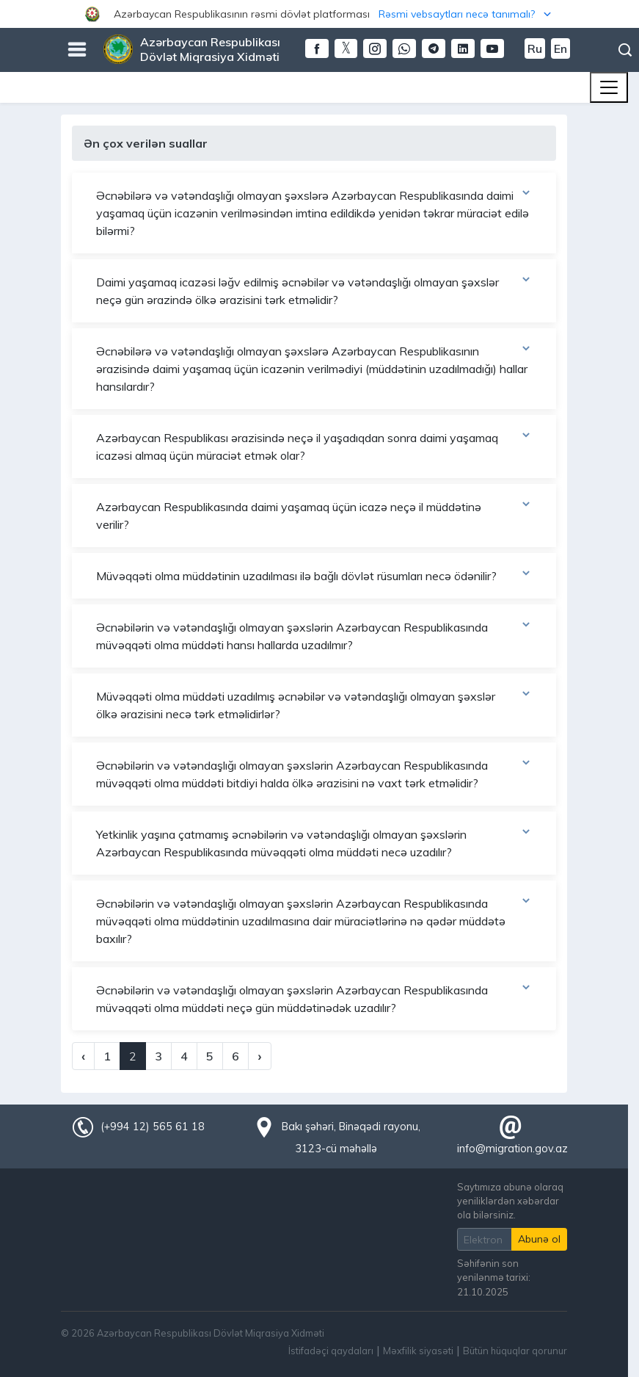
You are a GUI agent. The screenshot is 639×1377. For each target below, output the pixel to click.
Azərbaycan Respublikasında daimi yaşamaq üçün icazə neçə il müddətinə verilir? (314, 515)
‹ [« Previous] (83, 1056)
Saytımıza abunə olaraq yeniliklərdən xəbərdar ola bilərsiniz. (510, 1201)
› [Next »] (259, 1056)
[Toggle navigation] (609, 87)
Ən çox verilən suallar (146, 143)
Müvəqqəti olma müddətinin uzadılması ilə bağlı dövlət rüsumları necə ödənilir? (314, 575)
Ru (534, 48)
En (560, 48)
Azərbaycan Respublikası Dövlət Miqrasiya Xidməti (210, 49)
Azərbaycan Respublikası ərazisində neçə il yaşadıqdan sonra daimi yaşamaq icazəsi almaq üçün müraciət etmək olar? (314, 446)
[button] (319, 14)
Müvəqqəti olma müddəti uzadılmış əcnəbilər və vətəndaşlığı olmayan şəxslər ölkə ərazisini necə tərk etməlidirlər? (314, 704)
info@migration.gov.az (512, 1148)
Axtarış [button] (625, 50)
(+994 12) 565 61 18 (153, 1126)
